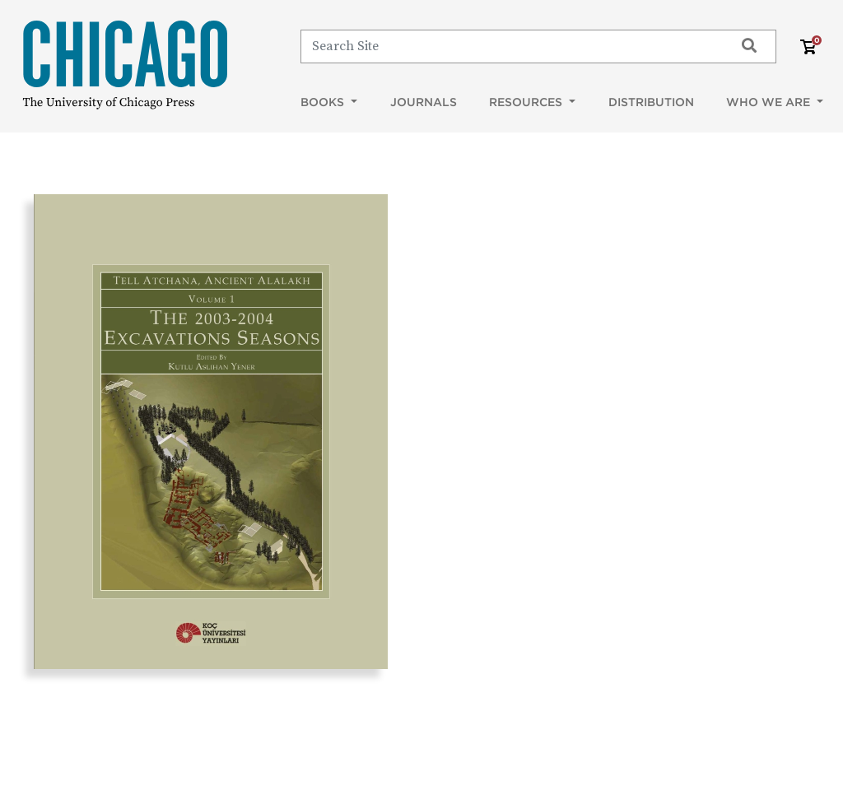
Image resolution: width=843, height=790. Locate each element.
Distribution (651, 102)
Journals (423, 102)
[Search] (510, 46)
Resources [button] (527, 102)
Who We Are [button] (769, 102)
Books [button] (323, 102)
